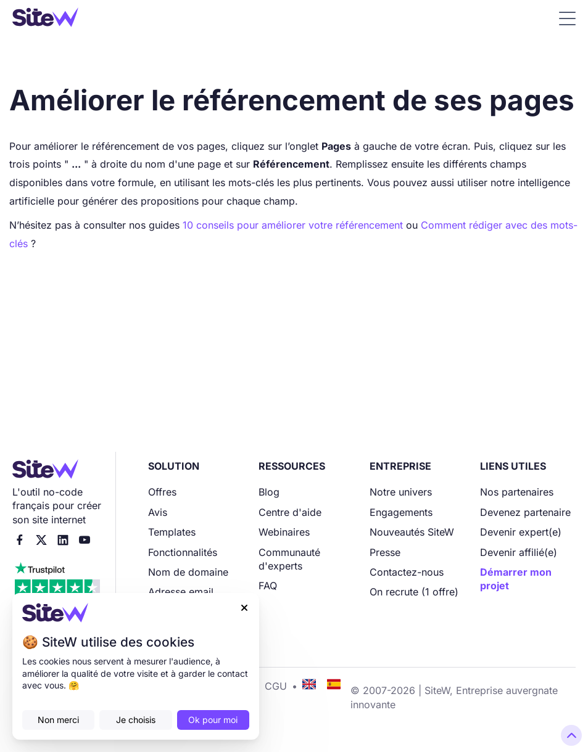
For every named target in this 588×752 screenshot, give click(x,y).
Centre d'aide (290, 512)
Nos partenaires (516, 492)
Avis (157, 512)
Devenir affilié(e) (518, 552)
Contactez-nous (407, 572)
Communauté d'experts (289, 559)
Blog (269, 492)
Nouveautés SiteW (412, 532)
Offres (162, 492)
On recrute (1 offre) (414, 592)
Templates (172, 532)
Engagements (401, 512)
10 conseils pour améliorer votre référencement (294, 225)
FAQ (268, 585)
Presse (385, 552)
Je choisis (135, 719)
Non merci (58, 719)
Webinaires (284, 532)
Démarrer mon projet (516, 579)
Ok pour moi (213, 719)
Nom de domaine (188, 572)
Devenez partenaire (525, 512)
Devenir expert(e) (520, 532)
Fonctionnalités (182, 552)
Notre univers (401, 492)
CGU (276, 686)
